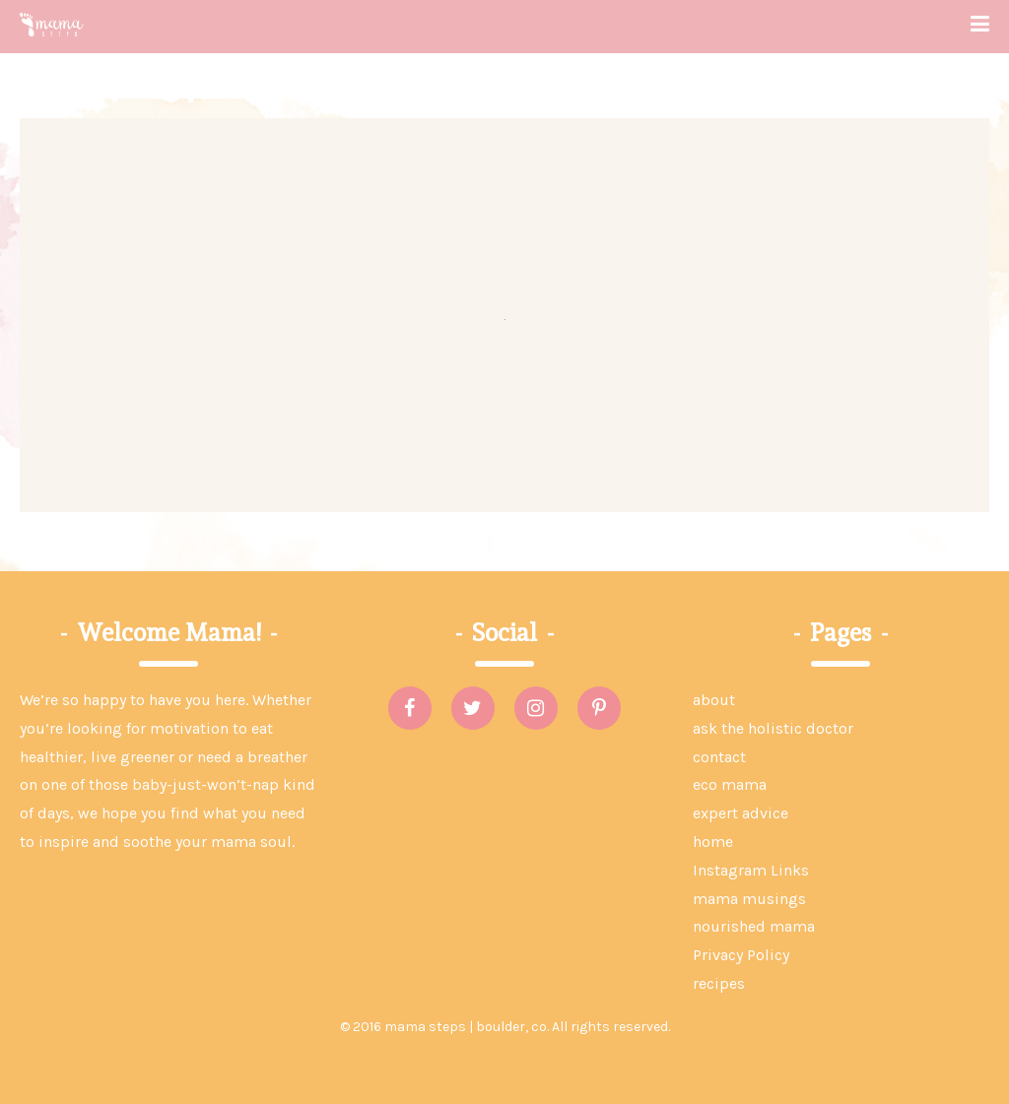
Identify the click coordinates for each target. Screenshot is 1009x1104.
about (714, 699)
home (713, 841)
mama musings (749, 898)
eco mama (730, 784)
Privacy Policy (741, 954)
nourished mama (754, 926)
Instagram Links (751, 870)
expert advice (740, 813)
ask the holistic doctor (773, 728)
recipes (719, 983)
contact (719, 756)
